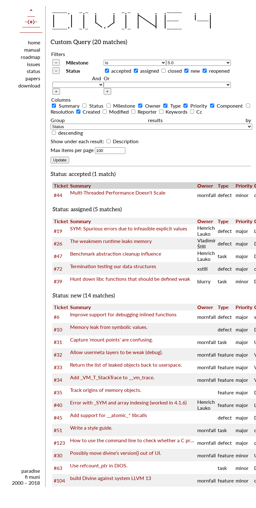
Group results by (151, 120)
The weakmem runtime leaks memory (111, 241)
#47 (58, 256)
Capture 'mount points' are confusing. (111, 339)
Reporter (144, 112)
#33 (58, 367)
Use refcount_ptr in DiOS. (99, 465)
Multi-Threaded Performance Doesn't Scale (117, 192)
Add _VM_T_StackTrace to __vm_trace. (112, 377)
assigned (149, 71)
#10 (58, 329)
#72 (58, 269)
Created (88, 112)
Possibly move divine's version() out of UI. (115, 453)
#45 (58, 418)
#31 (58, 342)
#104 (59, 480)
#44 (58, 195)
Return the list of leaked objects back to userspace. (126, 365)
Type (172, 106)
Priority (196, 106)
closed (175, 71)
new (195, 71)
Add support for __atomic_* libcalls (108, 415)
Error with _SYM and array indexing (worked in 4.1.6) (128, 402)
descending (70, 133)
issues (33, 64)
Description (122, 141)
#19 (58, 231)
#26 (58, 243)
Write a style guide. (91, 428)
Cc (196, 112)
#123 (59, 443)
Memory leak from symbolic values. (109, 327)
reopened (219, 71)
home (34, 42)
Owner (150, 106)
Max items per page (72, 150)
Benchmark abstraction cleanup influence (115, 254)
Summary (66, 106)
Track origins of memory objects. (105, 390)
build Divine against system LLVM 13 (110, 478)
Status (73, 71)
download (29, 85)
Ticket (61, 186)
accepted (121, 71)
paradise (30, 471)
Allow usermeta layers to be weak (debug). (116, 352)
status (33, 71)
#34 (58, 380)
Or (107, 78)
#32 (58, 355)
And (96, 78)
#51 (58, 430)
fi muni (32, 477)
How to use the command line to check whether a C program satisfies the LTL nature (163, 440)
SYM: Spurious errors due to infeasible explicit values (128, 228)
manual (32, 50)
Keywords (174, 112)
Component (227, 106)
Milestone (77, 62)
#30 (58, 455)
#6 (56, 317)
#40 (58, 405)
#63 (58, 468)
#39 (58, 281)
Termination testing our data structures (113, 266)
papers (32, 78)
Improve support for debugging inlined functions (123, 314)
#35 (58, 392)
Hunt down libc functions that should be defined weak (130, 279)
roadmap (30, 57)
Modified (116, 112)
